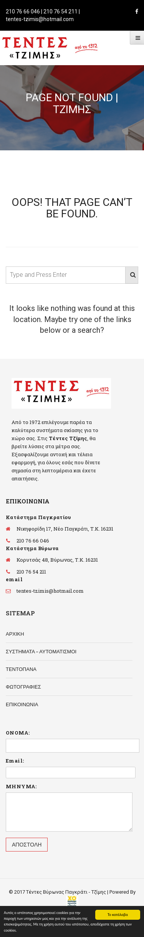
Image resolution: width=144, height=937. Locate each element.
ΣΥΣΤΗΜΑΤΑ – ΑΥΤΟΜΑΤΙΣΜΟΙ (41, 651)
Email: (15, 760)
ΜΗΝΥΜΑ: (21, 786)
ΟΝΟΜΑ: (18, 732)
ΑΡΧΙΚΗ (15, 634)
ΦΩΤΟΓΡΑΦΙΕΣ (23, 687)
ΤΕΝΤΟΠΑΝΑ (21, 669)
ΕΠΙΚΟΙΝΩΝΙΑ (22, 704)
